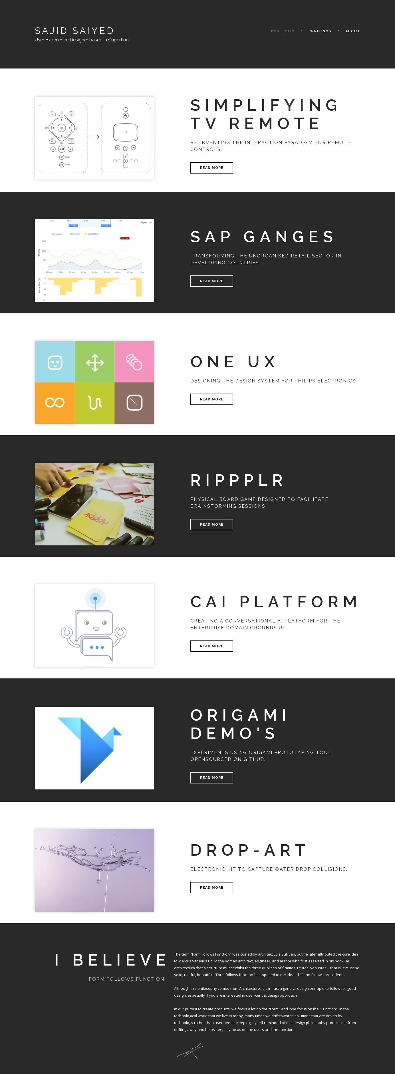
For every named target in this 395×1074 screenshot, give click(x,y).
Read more (211, 168)
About (353, 31)
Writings (321, 31)
